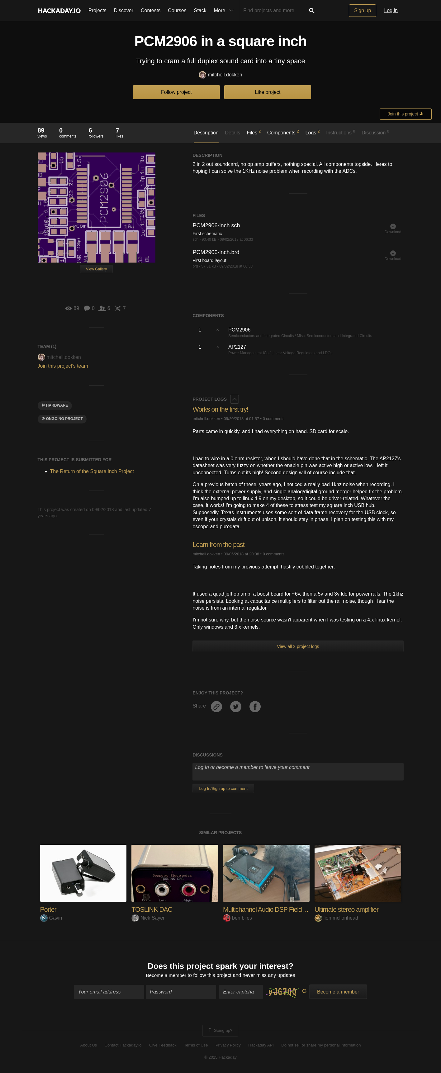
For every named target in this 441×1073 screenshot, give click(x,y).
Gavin (51, 918)
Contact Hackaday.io (123, 1045)
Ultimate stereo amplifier (348, 909)
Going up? (219, 1030)
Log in (391, 10)
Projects (97, 10)
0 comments (274, 418)
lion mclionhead (336, 918)
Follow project (176, 92)
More (225, 10)
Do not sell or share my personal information (321, 1045)
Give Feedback (162, 1045)
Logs (313, 132)
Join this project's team (63, 366)
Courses (177, 10)
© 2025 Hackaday (220, 1057)
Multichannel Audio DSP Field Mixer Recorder (286, 909)
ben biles (237, 918)
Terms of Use (196, 1045)
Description (206, 132)
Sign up (362, 10)
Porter (48, 909)
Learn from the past (219, 545)
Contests (150, 10)
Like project (268, 92)
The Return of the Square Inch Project (92, 471)
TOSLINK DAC (152, 909)
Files (254, 132)
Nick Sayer (147, 918)
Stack (200, 10)
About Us (88, 1045)
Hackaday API (261, 1045)
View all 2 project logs (298, 646)
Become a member (166, 975)
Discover (123, 10)
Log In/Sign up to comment (223, 788)
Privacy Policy (228, 1045)
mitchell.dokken (220, 75)
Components (283, 132)
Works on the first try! (221, 409)
